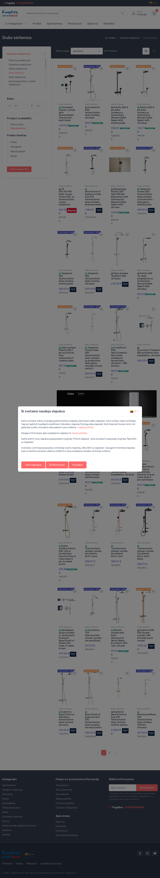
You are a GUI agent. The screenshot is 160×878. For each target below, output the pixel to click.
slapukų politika (85, 427)
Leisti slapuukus (33, 464)
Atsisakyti (77, 464)
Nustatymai (57, 464)
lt (133, 411)
